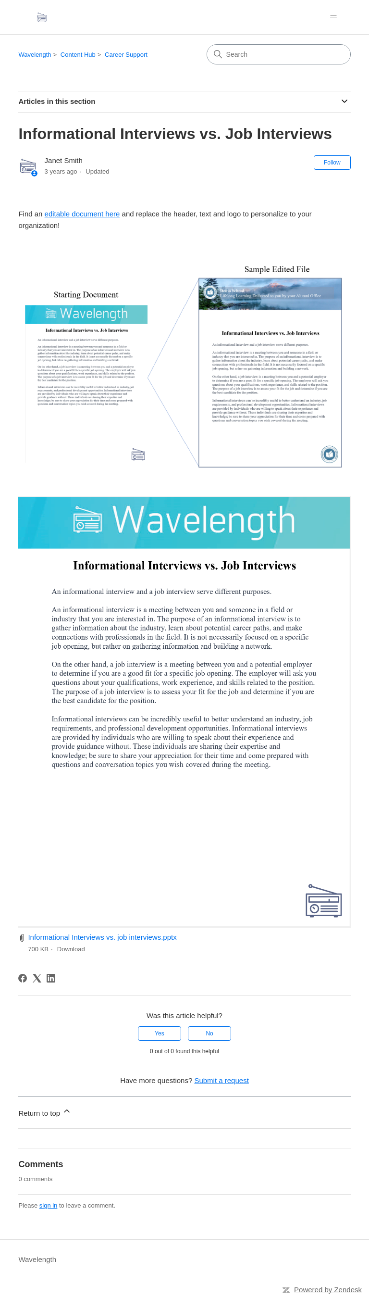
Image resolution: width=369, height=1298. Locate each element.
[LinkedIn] (51, 978)
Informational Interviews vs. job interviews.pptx (102, 937)
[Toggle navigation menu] (334, 17)
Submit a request (221, 1080)
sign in (48, 1205)
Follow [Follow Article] (332, 162)
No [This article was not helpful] (209, 1033)
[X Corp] (37, 978)
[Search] (278, 54)
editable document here (82, 214)
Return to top (45, 1111)
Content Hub (78, 54)
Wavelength (34, 54)
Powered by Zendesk (328, 1289)
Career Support (126, 54)
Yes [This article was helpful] (159, 1033)
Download (71, 949)
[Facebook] (22, 978)
